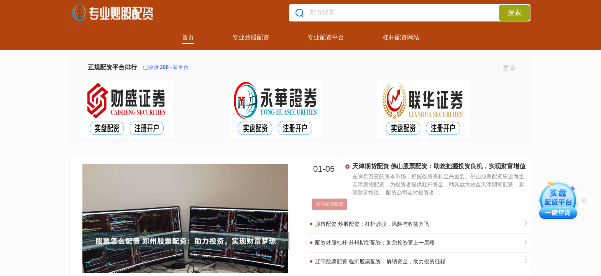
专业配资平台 (325, 37)
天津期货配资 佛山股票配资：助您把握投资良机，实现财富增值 (438, 166)
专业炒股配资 (250, 37)
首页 (188, 37)
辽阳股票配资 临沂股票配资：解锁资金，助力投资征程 (377, 261)
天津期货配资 (329, 204)
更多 (512, 68)
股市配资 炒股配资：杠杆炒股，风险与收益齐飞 (369, 224)
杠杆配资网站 (401, 37)
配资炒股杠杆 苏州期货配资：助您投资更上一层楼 (372, 243)
